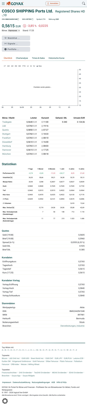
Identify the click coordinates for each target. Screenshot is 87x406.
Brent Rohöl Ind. (37, 358)
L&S (4, 126)
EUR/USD (25, 358)
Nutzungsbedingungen (41, 382)
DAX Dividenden (25, 373)
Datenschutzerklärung (21, 382)
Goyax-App (16, 376)
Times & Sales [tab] (38, 58)
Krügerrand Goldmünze (21, 361)
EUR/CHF (49, 358)
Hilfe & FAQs (61, 382)
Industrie (81, 326)
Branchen (5, 376)
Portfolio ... (11, 49)
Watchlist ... (12, 38)
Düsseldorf (7, 142)
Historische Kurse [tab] (56, 58)
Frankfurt (6, 138)
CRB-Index (15, 364)
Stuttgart (6, 134)
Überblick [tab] (8, 58)
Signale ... (11, 43)
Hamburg (6, 146)
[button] (5, 401)
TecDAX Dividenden (42, 373)
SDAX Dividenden (76, 373)
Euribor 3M (6, 361)
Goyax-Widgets (29, 376)
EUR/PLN (67, 358)
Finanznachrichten (9, 373)
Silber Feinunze (52, 361)
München (6, 154)
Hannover (6, 150)
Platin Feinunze (66, 361)
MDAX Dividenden (59, 373)
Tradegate (7, 122)
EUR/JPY (58, 358)
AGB (53, 382)
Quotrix (5, 130)
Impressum (6, 382)
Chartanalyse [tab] (22, 58)
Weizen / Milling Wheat (30, 364)
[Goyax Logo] (14, 3)
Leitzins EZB (78, 358)
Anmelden (52, 3)
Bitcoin (4, 358)
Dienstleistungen (68, 326)
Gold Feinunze (38, 361)
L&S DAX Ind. (14, 358)
